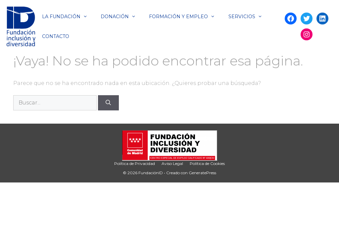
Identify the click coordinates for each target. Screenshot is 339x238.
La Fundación (68, 16)
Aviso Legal (172, 163)
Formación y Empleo (185, 16)
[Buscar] (108, 102)
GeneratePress (202, 172)
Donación (121, 16)
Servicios (248, 16)
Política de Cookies (207, 163)
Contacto (55, 36)
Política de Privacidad (134, 163)
